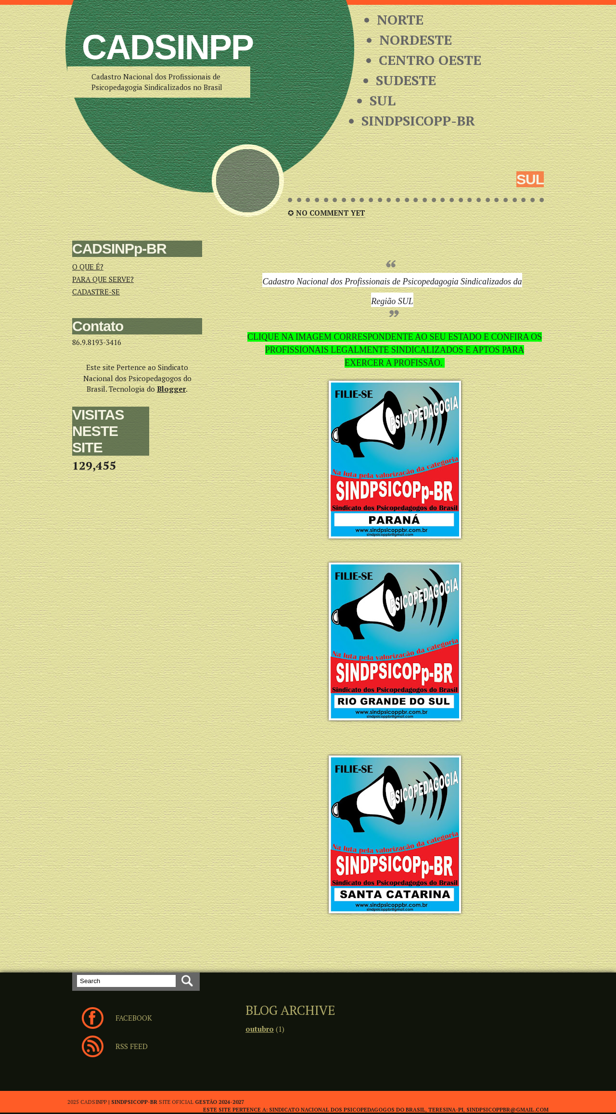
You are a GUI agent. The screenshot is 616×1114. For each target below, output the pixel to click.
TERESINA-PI (445, 1109)
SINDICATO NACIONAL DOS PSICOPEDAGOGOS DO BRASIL (347, 1109)
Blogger (171, 389)
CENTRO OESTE (430, 60)
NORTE (400, 19)
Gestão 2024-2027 (219, 1102)
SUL (383, 100)
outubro (259, 1029)
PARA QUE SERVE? (103, 279)
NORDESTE (415, 40)
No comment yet (330, 213)
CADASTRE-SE (96, 291)
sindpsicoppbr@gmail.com (507, 1109)
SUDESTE (406, 80)
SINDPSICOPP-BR (418, 120)
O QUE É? (87, 266)
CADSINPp (167, 47)
